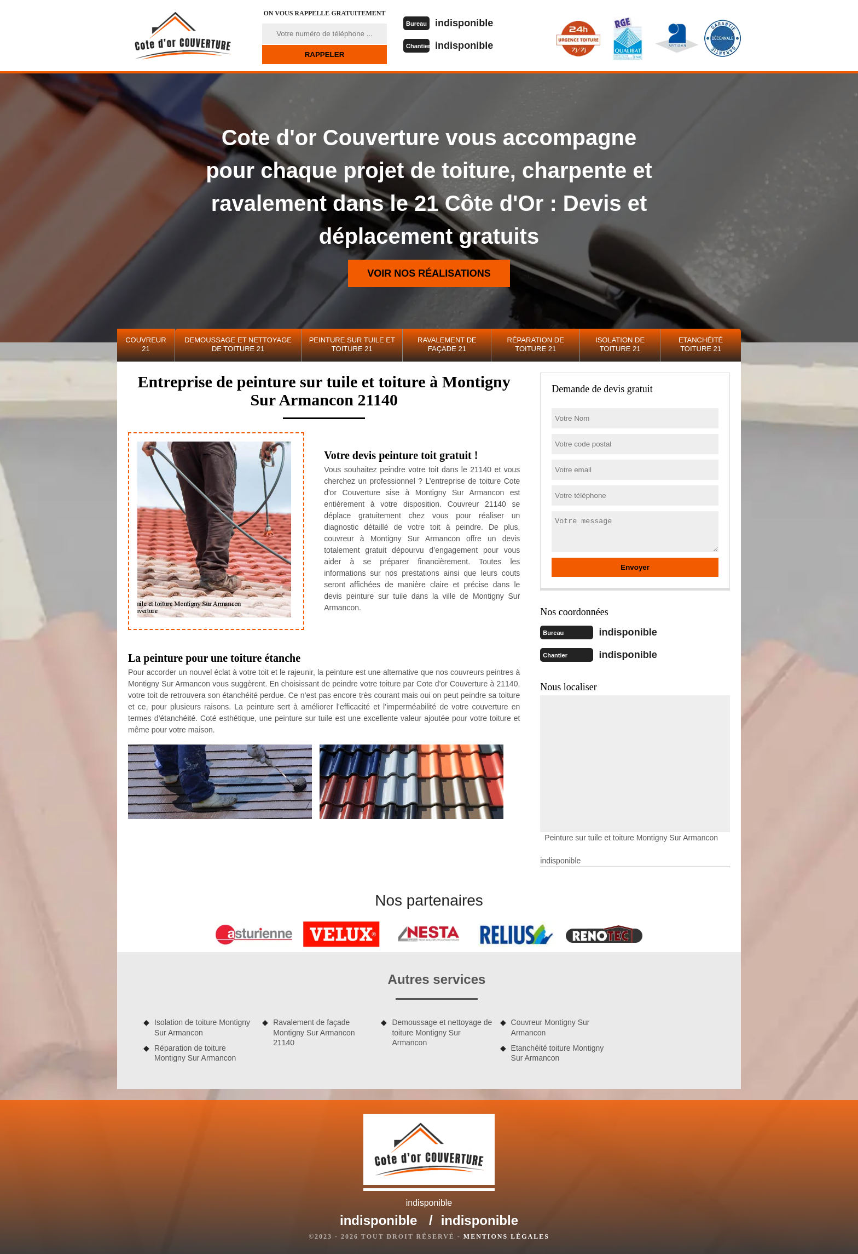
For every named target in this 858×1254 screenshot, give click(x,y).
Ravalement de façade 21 (447, 344)
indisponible (469, 22)
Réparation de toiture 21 (535, 344)
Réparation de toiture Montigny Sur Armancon (195, 1052)
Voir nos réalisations (429, 273)
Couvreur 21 (145, 344)
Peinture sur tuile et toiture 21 (352, 344)
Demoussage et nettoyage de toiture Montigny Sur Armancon (442, 1031)
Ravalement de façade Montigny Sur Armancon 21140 (314, 1031)
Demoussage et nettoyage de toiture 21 (238, 344)
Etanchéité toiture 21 (701, 344)
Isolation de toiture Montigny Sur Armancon (202, 1026)
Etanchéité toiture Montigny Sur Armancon (557, 1052)
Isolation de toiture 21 (620, 344)
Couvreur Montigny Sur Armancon (550, 1026)
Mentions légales (506, 1235)
